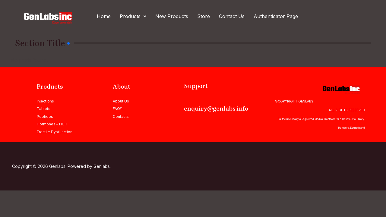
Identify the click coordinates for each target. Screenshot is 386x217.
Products (133, 16)
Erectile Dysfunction (54, 132)
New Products (171, 16)
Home (104, 16)
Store (203, 16)
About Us (121, 101)
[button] (133, 16)
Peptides (45, 116)
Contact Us (232, 16)
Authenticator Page (276, 16)
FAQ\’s (118, 108)
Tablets (43, 108)
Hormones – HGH (52, 124)
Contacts (121, 116)
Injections (45, 101)
